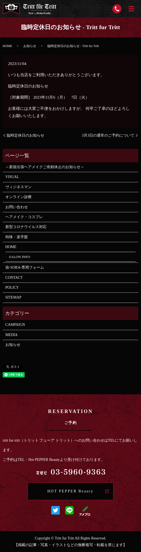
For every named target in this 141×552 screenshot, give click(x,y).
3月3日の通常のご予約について (108, 135)
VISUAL (14, 177)
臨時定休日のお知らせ (25, 135)
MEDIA (11, 335)
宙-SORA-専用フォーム (24, 267)
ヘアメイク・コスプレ (24, 217)
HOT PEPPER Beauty (70, 491)
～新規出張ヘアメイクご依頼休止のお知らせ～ (44, 167)
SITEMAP (13, 297)
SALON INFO (19, 257)
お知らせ (29, 46)
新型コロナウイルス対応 (26, 227)
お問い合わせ (16, 207)
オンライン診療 (18, 197)
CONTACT (14, 278)
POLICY (12, 287)
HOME (7, 46)
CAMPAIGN (15, 325)
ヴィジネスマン (18, 187)
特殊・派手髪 (16, 237)
